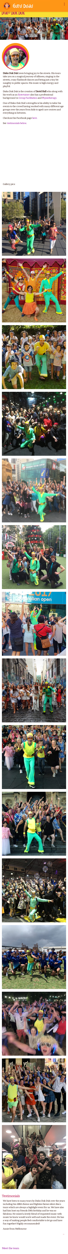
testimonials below (16, 123)
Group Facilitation (28, 97)
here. (34, 117)
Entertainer (24, 94)
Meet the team (10, 1248)
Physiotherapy (49, 97)
